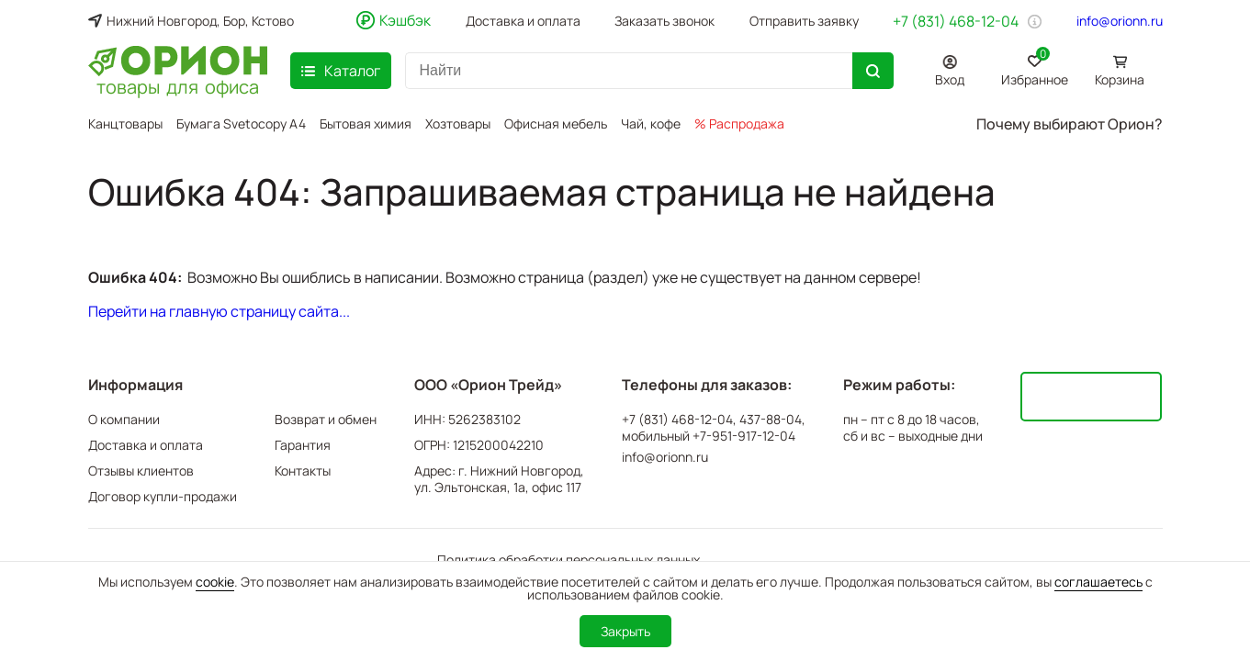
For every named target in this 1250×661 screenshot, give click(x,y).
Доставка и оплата (523, 21)
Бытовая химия (365, 123)
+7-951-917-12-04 (744, 436)
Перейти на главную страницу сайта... (219, 311)
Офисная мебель (555, 123)
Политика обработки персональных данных (568, 559)
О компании (124, 419)
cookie (215, 581)
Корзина (1119, 79)
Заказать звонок (664, 21)
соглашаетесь (1098, 581)
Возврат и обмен (326, 419)
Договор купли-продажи (162, 496)
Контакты (303, 470)
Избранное (1034, 67)
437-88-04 (770, 419)
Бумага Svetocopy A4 (241, 123)
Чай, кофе (651, 123)
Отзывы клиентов (141, 470)
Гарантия (303, 445)
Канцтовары (125, 123)
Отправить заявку (804, 21)
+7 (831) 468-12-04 (956, 21)
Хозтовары (457, 123)
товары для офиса (177, 85)
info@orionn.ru (1119, 21)
